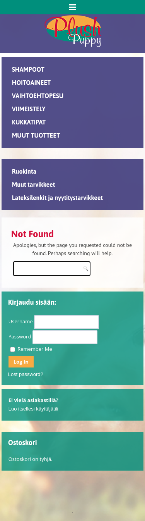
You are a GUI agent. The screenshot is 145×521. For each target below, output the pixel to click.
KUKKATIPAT (29, 122)
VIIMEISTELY (29, 108)
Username (21, 321)
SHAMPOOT (28, 69)
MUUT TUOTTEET (36, 135)
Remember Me (31, 348)
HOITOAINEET (31, 82)
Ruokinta (24, 171)
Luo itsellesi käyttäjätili (33, 409)
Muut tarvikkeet (33, 184)
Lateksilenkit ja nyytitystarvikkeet (57, 197)
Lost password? (25, 374)
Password (20, 336)
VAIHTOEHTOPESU (38, 95)
